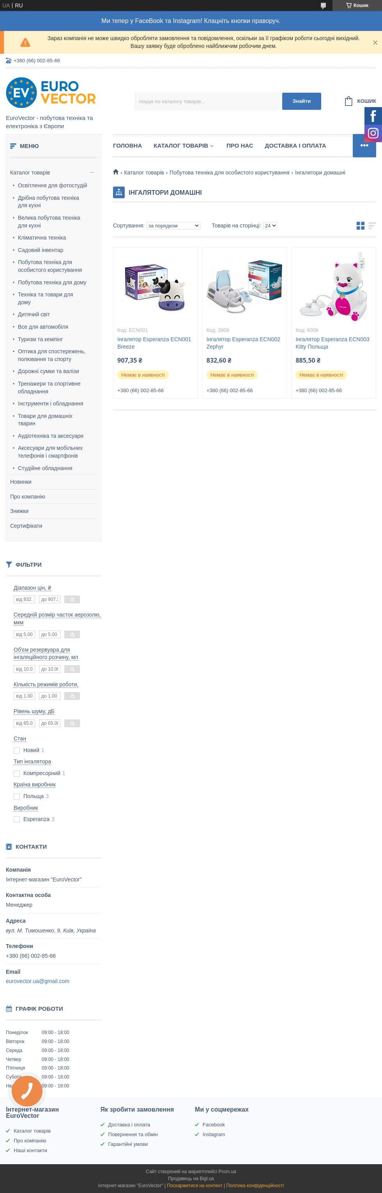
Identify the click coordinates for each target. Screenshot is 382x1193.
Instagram (214, 1134)
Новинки (21, 482)
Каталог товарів (30, 172)
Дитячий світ (34, 314)
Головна (127, 145)
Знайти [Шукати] (301, 101)
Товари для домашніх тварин (45, 420)
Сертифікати (26, 526)
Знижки (19, 511)
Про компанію (27, 496)
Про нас (239, 145)
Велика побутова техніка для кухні (49, 222)
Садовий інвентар (40, 250)
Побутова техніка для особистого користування (50, 266)
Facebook (214, 1125)
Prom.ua (227, 1171)
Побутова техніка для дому (52, 282)
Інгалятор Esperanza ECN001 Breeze (154, 343)
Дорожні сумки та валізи (48, 371)
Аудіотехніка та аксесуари (50, 436)
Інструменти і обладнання (50, 403)
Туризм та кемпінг (40, 339)
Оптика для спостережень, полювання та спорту (52, 355)
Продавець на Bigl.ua (191, 1178)
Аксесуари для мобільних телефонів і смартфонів (50, 452)
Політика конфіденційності (255, 1185)
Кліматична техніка (42, 237)
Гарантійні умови (128, 1144)
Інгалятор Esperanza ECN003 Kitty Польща (332, 343)
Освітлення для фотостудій (52, 185)
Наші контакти (30, 1150)
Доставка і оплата (295, 145)
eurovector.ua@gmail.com (37, 981)
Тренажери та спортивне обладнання (49, 388)
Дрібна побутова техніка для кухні (48, 202)
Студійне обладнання (45, 468)
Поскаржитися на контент (194, 1185)
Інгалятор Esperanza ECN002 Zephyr (243, 343)
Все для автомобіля (43, 327)
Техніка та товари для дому (45, 298)
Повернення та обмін (133, 1134)
